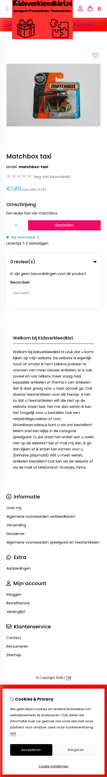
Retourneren (17, 607)
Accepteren (31, 749)
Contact (13, 599)
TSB (68, 639)
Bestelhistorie (18, 564)
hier (13, 733)
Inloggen (14, 556)
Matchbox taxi (79, 24)
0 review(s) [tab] (53, 262)
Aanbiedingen (18, 529)
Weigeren (76, 749)
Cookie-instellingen (53, 766)
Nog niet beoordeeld (52, 176)
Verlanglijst (15, 573)
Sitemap (13, 616)
